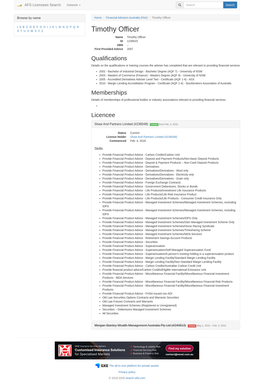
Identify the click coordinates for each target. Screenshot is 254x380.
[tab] (165, 124)
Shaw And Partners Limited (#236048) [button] (136, 124)
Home (98, 17)
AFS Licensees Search (43, 5)
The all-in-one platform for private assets (134, 365)
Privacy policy (127, 372)
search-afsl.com (135, 378)
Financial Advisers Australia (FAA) (127, 17)
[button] (160, 325)
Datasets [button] (74, 5)
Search (230, 5)
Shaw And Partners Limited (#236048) (153, 136)
